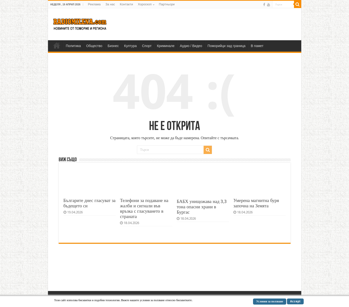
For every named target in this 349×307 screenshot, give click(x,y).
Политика (73, 46)
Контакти (126, 4)
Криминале (165, 46)
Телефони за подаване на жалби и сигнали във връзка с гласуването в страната (144, 208)
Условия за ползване (269, 301)
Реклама (94, 4)
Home (56, 45)
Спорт (146, 46)
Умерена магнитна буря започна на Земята (256, 203)
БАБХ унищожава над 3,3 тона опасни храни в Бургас (202, 207)
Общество (94, 46)
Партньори (166, 4)
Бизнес (113, 46)
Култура (130, 46)
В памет (257, 46)
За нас (110, 4)
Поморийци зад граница (226, 46)
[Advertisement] (209, 24)
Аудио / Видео (191, 46)
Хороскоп (145, 4)
